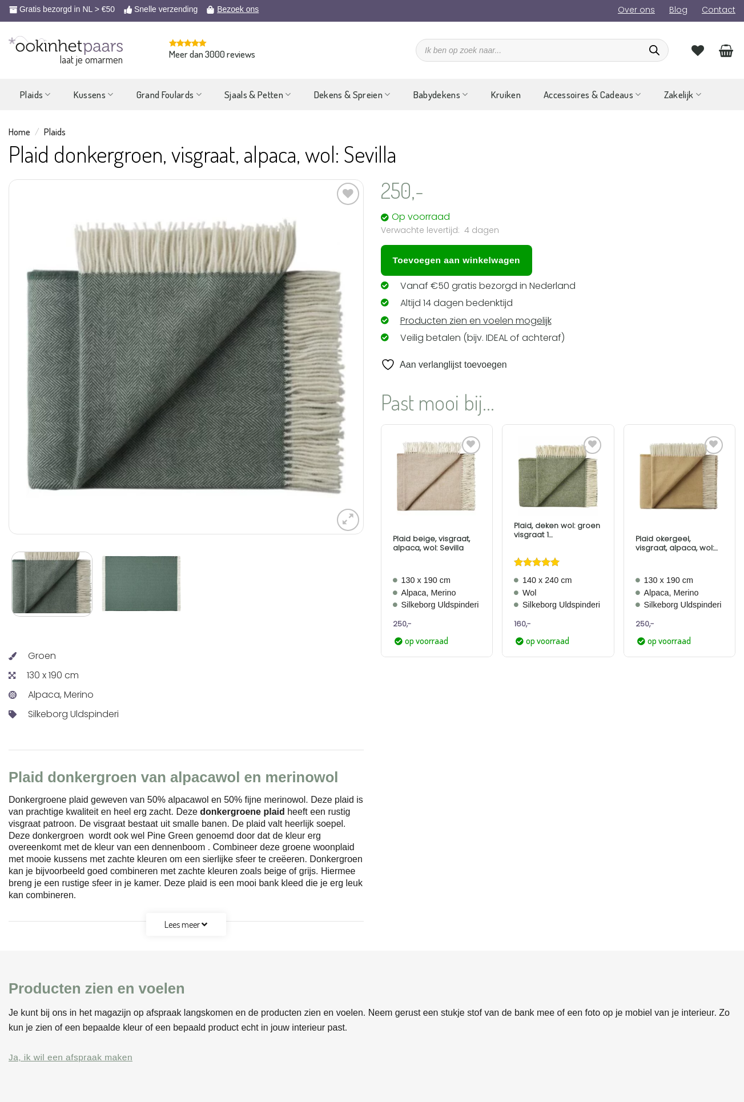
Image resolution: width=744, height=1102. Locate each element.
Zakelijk (682, 94)
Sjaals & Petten (257, 94)
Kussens (94, 94)
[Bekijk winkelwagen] (726, 50)
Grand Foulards (169, 94)
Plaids (35, 94)
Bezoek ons (238, 9)
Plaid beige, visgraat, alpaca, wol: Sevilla (431, 543)
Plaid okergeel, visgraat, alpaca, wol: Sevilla (675, 543)
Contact (718, 9)
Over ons (636, 9)
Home (19, 132)
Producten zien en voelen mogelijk (476, 320)
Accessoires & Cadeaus (592, 94)
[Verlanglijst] (697, 50)
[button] (348, 520)
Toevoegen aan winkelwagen (456, 260)
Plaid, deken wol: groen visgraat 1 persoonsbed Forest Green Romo (557, 530)
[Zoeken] (654, 50)
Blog (678, 9)
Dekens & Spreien (352, 94)
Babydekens (440, 94)
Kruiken (506, 94)
